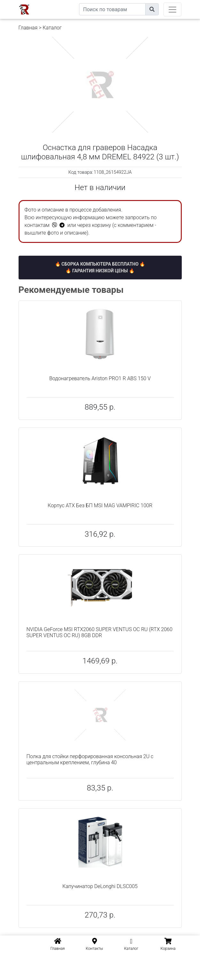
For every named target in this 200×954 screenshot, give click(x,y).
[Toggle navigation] (172, 9)
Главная (28, 28)
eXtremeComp (64, 2)
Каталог (52, 28)
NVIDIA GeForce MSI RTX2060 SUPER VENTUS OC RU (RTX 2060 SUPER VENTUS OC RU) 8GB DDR (99, 632)
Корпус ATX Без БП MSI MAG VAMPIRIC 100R (100, 505)
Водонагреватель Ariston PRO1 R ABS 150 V (100, 378)
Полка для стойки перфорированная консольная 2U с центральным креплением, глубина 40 (90, 759)
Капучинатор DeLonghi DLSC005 (100, 886)
